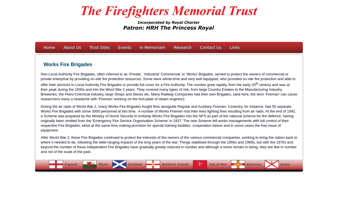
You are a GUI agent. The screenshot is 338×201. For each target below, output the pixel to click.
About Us (72, 47)
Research (183, 47)
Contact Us (210, 47)
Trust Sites (100, 47)
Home (49, 47)
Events (124, 47)
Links (235, 47)
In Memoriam (152, 47)
